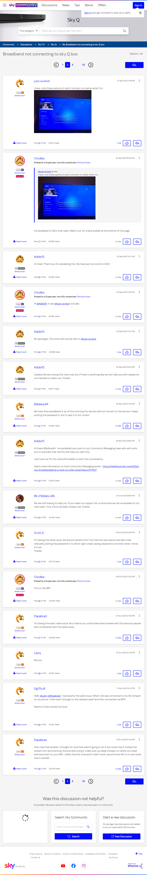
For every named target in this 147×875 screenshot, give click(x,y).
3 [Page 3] (72, 64)
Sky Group (113, 857)
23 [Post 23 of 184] (39, 481)
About (89, 5)
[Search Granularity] (29, 30)
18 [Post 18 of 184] (39, 277)
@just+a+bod (44, 171)
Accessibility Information (95, 854)
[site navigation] (4, 5)
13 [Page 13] (83, 64)
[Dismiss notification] (140, 13)
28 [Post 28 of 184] (39, 673)
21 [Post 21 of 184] (39, 389)
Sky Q (73, 20)
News (66, 5)
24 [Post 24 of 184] (39, 517)
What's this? (20, 96)
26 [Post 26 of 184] (39, 601)
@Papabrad (54, 695)
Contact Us (35, 857)
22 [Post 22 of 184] (39, 426)
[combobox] (80, 30)
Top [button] (140, 853)
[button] (139, 80)
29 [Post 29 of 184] (39, 724)
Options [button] (134, 53)
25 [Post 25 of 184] (39, 561)
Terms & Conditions (52, 854)
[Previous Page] (56, 65)
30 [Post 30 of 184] (39, 769)
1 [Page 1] (62, 64)
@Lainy (44, 695)
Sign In (138, 5)
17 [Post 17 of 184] (39, 241)
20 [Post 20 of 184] (39, 352)
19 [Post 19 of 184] (39, 316)
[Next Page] (91, 65)
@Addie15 (42, 303)
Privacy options (35, 854)
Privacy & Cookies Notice (73, 854)
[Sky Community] (23, 5)
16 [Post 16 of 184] (39, 143)
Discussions (49, 5)
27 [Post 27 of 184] (39, 638)
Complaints (113, 854)
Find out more (83, 162)
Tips (77, 5)
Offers (102, 5)
